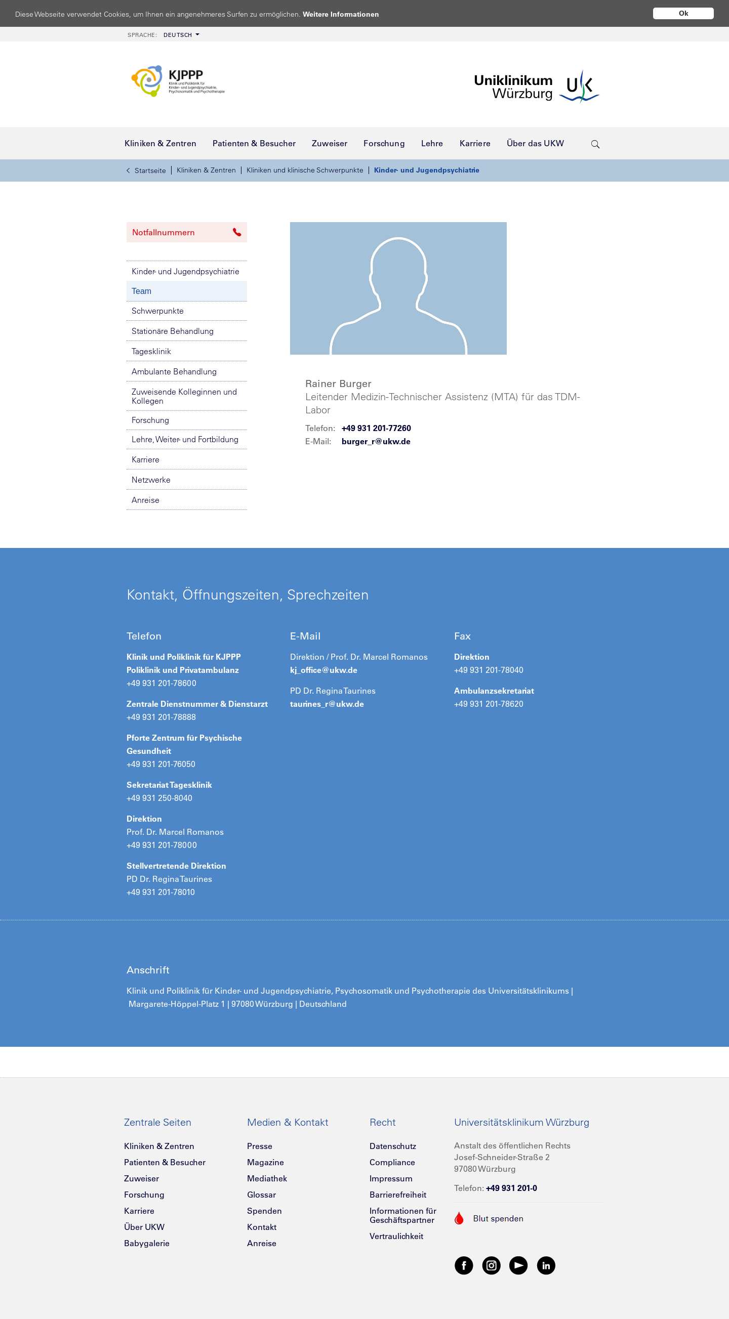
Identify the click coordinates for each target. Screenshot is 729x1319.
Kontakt (261, 1227)
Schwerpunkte (158, 311)
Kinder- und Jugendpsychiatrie (426, 170)
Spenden (264, 1211)
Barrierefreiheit (398, 1194)
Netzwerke (151, 480)
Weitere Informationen (350, 14)
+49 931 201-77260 (376, 428)
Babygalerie (147, 1243)
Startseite (146, 170)
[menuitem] (162, 34)
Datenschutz (393, 1146)
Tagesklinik (151, 351)
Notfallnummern (186, 232)
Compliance (392, 1162)
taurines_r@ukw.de (327, 704)
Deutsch (160, 34)
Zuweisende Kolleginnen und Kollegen (184, 396)
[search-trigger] (596, 143)
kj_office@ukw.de (323, 670)
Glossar (261, 1194)
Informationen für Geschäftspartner (403, 1215)
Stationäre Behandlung (173, 331)
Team (141, 291)
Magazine (265, 1162)
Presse (259, 1146)
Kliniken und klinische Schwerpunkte (305, 170)
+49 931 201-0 (511, 1188)
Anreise (145, 500)
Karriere (145, 459)
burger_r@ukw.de (376, 441)
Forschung (150, 420)
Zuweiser (141, 1178)
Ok (683, 13)
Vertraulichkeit (396, 1236)
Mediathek (267, 1178)
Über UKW (144, 1227)
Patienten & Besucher (165, 1162)
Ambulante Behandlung (174, 371)
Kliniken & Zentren (206, 170)
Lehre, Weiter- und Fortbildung (185, 439)
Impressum (391, 1178)
